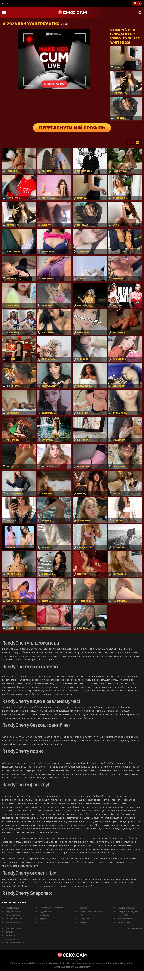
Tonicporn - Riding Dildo (128, 911)
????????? (84, 922)
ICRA (78, 960)
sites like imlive (12, 908)
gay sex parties (135, 928)
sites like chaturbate (126, 908)
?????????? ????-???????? (129, 915)
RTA (65, 960)
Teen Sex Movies (13, 928)
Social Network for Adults (91, 911)
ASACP (71, 960)
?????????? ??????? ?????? (51, 908)
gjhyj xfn (9, 932)
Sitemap (83, 908)
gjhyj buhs (44, 915)
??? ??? (83, 915)
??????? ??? (44, 922)
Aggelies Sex (45, 911)
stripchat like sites (14, 919)
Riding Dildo (85, 919)
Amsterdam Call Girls (15, 942)
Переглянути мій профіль (72, 128)
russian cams (12, 939)
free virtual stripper (14, 922)
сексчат (6, 3)
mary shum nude (13, 911)
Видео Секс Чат (125, 919)
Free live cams (123, 922)
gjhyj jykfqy (10, 935)
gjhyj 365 (43, 919)
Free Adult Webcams (15, 915)
